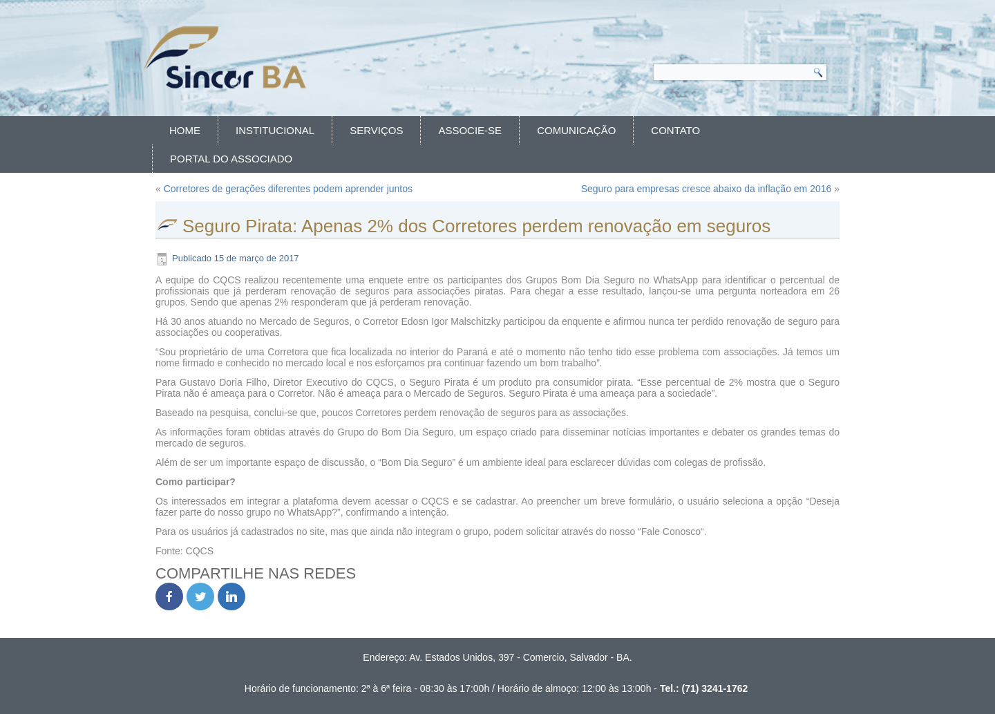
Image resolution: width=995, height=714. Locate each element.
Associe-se (470, 130)
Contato (675, 130)
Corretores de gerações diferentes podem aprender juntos (288, 188)
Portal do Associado (231, 159)
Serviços (376, 130)
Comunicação (576, 130)
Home (184, 130)
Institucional (275, 130)
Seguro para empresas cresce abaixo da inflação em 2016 (706, 188)
